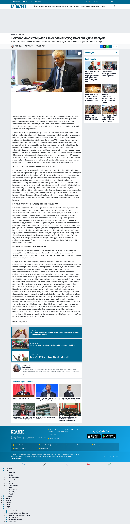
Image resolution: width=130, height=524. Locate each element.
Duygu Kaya (26, 367)
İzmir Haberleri (39, 6)
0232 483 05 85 (54, 435)
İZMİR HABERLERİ (36, 456)
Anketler (7, 502)
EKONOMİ (27, 456)
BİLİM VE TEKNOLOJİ (63, 454)
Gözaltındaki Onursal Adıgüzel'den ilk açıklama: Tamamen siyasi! (69, 399)
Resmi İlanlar (90, 6)
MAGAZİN (55, 456)
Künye (13, 454)
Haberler (14, 34)
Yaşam (83, 6)
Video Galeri (27, 1)
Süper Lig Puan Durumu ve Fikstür (18, 515)
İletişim (7, 507)
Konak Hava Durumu (19, 445)
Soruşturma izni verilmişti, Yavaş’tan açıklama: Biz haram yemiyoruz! (24, 418)
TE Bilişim (116, 457)
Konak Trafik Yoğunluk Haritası (48, 445)
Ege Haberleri (56, 6)
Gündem (48, 6)
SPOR (65, 456)
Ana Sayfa (7, 468)
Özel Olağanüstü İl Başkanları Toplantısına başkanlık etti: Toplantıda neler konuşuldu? (68, 418)
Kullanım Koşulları (37, 454)
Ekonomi (76, 6)
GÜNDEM (72, 454)
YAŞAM (70, 456)
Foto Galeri (16, 1)
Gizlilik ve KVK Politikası (49, 454)
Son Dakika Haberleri (19, 448)
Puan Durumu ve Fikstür (73, 445)
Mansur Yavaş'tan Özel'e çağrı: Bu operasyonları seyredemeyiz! (46, 399)
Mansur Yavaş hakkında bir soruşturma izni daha (21, 399)
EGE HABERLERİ (12, 477)
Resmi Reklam (100, 6)
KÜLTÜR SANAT (47, 456)
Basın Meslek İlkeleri (25, 454)
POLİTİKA (21, 34)
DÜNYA (13, 456)
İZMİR (9, 475)
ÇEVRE (78, 454)
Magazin (65, 6)
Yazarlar (38, 1)
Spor (70, 6)
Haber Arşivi (43, 448)
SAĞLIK (61, 456)
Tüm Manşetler (97, 445)
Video (6, 498)
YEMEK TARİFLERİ (16, 458)
